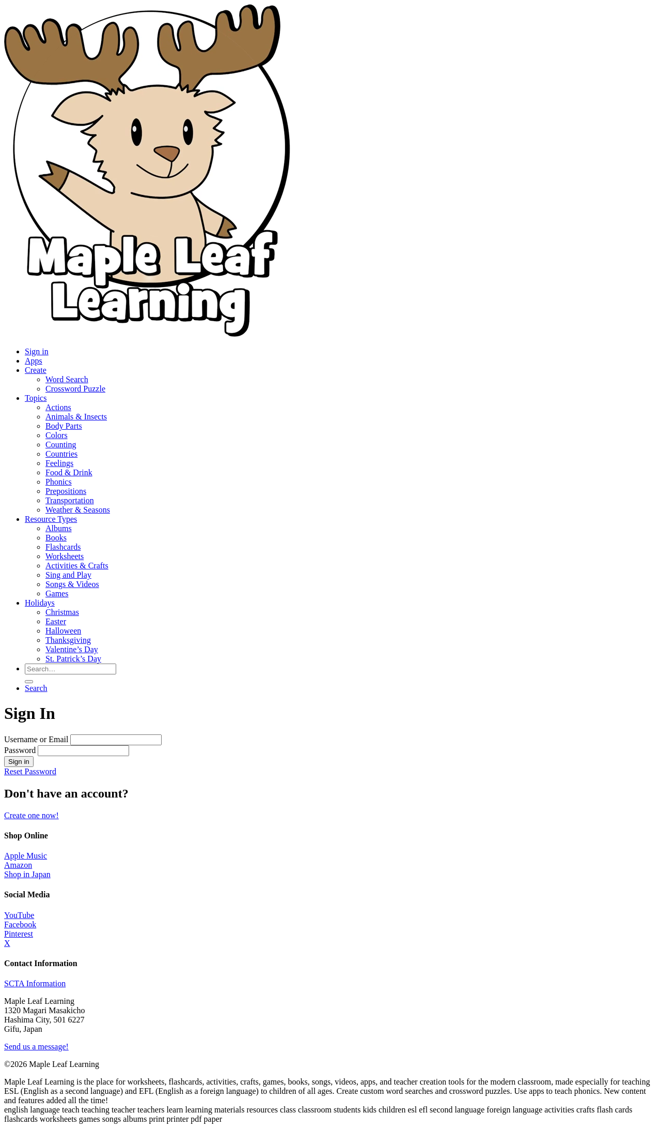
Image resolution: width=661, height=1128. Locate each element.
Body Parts (63, 426)
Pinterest (18, 933)
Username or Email (36, 739)
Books (56, 537)
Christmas (62, 612)
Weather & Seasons (77, 509)
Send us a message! (36, 1046)
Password (20, 750)
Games (56, 593)
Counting (60, 444)
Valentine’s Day (71, 649)
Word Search (66, 379)
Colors (56, 435)
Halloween (63, 630)
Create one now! (31, 815)
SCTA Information (35, 983)
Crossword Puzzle (75, 388)
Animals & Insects (76, 416)
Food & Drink (68, 472)
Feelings (59, 463)
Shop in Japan (27, 874)
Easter (55, 621)
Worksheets (64, 556)
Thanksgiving (68, 640)
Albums (58, 528)
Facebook (20, 924)
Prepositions (65, 491)
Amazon (18, 865)
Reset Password (30, 771)
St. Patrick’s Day (73, 658)
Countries (61, 453)
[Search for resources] (70, 669)
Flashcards (63, 547)
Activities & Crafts (76, 565)
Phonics (58, 481)
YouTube (19, 915)
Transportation (69, 500)
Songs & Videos (72, 584)
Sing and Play (68, 574)
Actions (58, 407)
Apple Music (25, 855)
